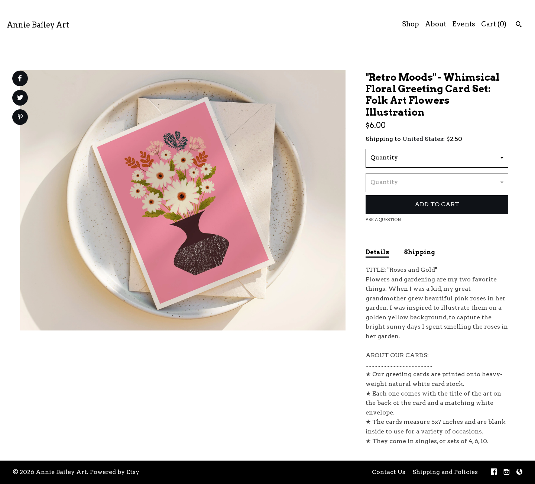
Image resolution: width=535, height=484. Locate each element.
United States (422, 138)
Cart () (493, 24)
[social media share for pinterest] (20, 117)
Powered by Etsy (114, 471)
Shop (410, 24)
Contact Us (388, 471)
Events (463, 24)
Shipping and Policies (445, 471)
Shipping (419, 252)
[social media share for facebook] (20, 78)
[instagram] (506, 472)
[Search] (519, 25)
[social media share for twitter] (20, 98)
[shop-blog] (519, 472)
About (435, 24)
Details (377, 252)
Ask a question (383, 219)
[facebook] (494, 472)
